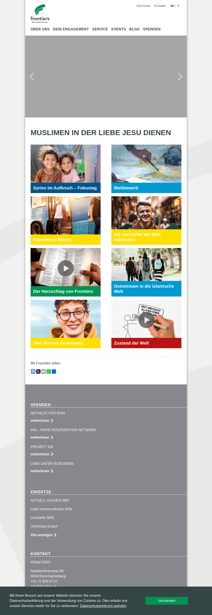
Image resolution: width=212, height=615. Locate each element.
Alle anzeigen (42, 535)
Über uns (40, 29)
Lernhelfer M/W (42, 518)
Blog (134, 29)
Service (100, 29)
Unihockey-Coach (44, 526)
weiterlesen (40, 420)
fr (179, 6)
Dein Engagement (71, 29)
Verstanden (167, 601)
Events (118, 29)
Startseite (143, 6)
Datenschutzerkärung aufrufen (103, 606)
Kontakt (160, 6)
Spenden (152, 29)
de (173, 6)
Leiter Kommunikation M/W (51, 509)
